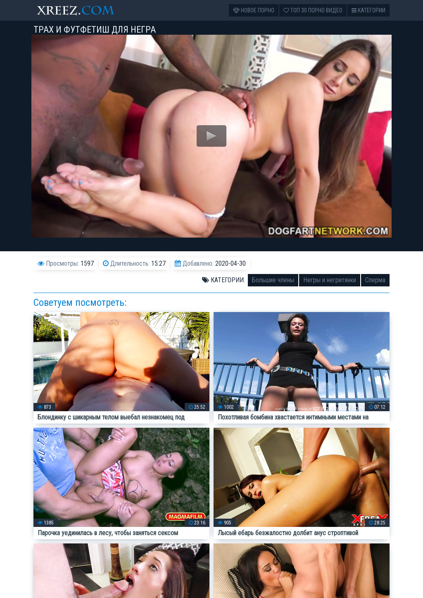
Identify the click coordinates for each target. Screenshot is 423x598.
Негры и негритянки (329, 280)
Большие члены (273, 280)
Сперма (375, 280)
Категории (368, 10)
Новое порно (253, 10)
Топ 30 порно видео (312, 10)
